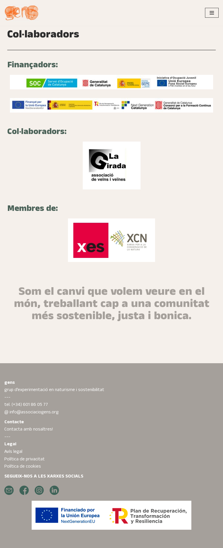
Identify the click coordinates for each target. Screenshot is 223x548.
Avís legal (13, 451)
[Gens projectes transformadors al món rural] (21, 13)
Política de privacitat (24, 459)
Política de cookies (22, 466)
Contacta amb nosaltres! (28, 429)
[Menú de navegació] (212, 13)
